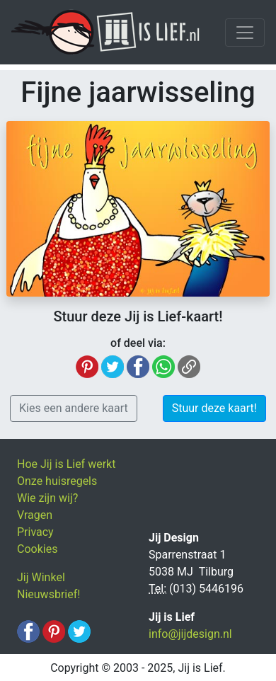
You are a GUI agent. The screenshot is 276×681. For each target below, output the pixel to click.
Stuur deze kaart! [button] (214, 408)
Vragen (34, 515)
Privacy (35, 532)
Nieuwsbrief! (48, 594)
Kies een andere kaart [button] (73, 408)
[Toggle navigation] (245, 32)
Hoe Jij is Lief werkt (66, 464)
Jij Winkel (41, 577)
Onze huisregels (57, 481)
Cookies (37, 549)
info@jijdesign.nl (190, 634)
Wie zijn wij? (47, 498)
